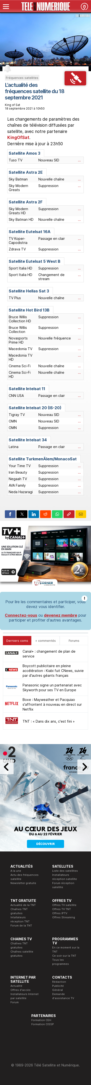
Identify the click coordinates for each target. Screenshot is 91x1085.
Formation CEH (41, 1020)
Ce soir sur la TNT (64, 955)
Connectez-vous (21, 615)
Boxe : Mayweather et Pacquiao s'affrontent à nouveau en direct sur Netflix (52, 704)
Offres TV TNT (61, 909)
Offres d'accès (20, 990)
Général (57, 990)
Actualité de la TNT (23, 905)
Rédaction (59, 981)
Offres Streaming (63, 917)
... (79, 160)
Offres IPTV (59, 913)
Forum (14, 1002)
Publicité (58, 986)
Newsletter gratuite (23, 883)
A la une (15, 870)
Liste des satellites (65, 870)
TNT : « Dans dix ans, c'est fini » (49, 721)
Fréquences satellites (22, 78)
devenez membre (60, 615)
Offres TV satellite (64, 905)
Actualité (16, 986)
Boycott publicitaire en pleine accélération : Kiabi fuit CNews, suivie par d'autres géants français (53, 670)
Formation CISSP (42, 1024)
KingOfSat (18, 137)
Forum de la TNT (21, 925)
